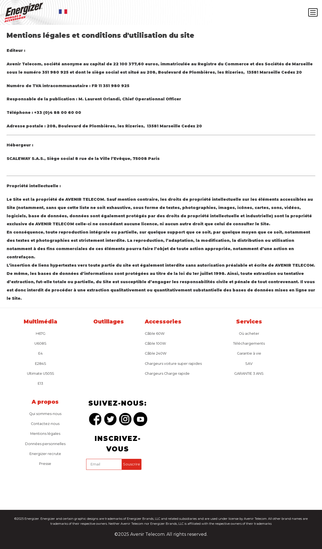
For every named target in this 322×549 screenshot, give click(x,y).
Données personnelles (45, 444)
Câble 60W (155, 333)
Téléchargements (249, 343)
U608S (40, 343)
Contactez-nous (45, 424)
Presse (45, 464)
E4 (40, 353)
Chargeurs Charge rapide (167, 373)
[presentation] (128, 483)
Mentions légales (45, 434)
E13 (40, 383)
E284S (40, 363)
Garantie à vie (249, 353)
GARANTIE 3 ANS (249, 373)
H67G (40, 333)
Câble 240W (156, 353)
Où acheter (249, 333)
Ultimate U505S (40, 373)
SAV (249, 363)
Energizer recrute (45, 454)
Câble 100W (155, 343)
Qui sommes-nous (45, 414)
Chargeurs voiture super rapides (173, 363)
